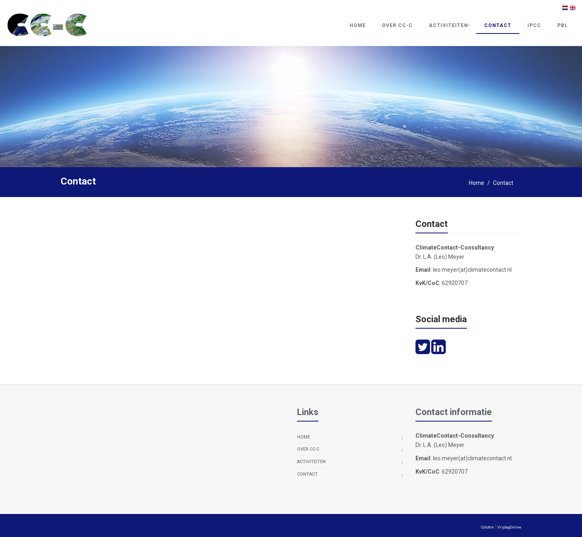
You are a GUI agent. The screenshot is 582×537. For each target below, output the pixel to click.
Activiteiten (448, 25)
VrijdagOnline (509, 527)
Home (358, 25)
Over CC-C (397, 25)
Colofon (487, 527)
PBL (562, 25)
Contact (497, 25)
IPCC (534, 25)
